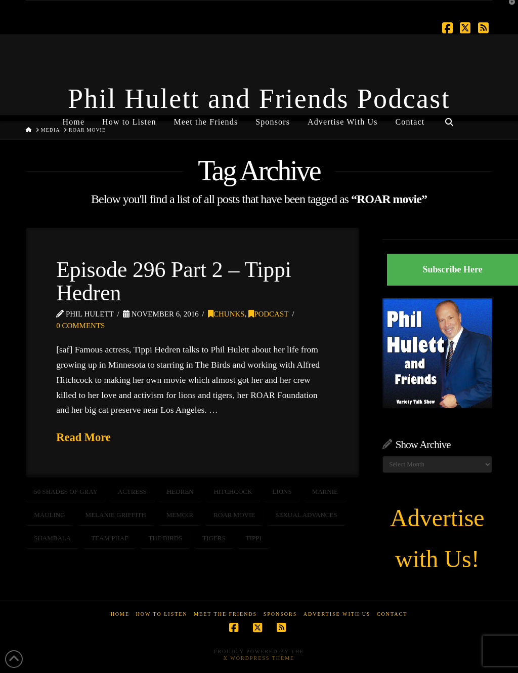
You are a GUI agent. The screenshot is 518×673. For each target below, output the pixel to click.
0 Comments (80, 326)
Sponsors (280, 614)
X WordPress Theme (259, 658)
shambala (52, 538)
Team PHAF (109, 538)
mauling (49, 515)
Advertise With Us (337, 614)
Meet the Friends (225, 614)
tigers (214, 538)
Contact (392, 614)
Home (120, 614)
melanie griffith (115, 515)
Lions (281, 491)
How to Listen (162, 614)
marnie (325, 491)
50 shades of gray (66, 491)
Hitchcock (233, 491)
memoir (179, 515)
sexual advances (306, 515)
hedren (180, 491)
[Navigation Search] (448, 118)
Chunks (226, 314)
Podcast (268, 314)
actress (132, 491)
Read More (83, 437)
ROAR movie (234, 515)
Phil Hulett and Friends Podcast (259, 98)
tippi (254, 538)
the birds (165, 538)
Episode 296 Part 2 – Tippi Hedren (173, 281)
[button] (508, 9)
